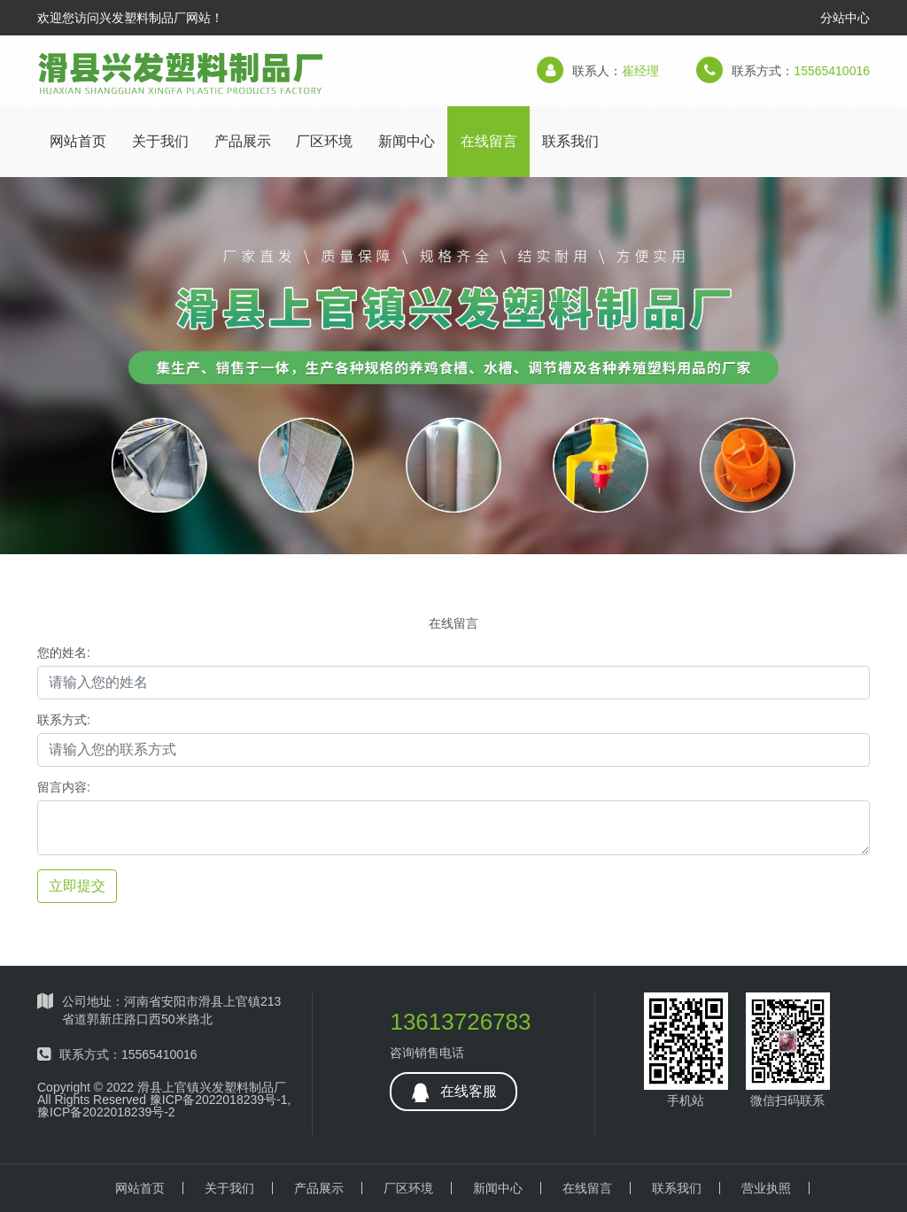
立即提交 (77, 885)
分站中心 (845, 18)
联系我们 (570, 141)
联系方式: (63, 720)
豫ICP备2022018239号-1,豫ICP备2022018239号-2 (164, 1105)
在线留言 (489, 141)
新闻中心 (406, 141)
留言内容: (63, 787)
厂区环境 (324, 141)
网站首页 (78, 141)
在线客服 (453, 1092)
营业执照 (766, 1188)
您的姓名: (63, 652)
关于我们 (160, 141)
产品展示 (242, 141)
